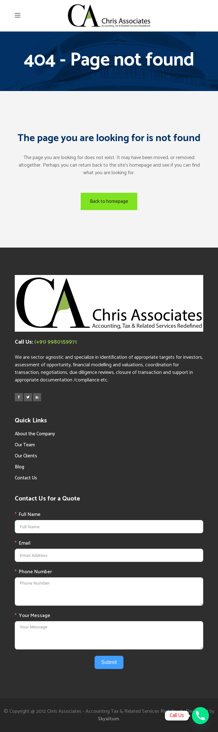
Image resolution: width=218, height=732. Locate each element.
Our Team (25, 445)
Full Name (30, 514)
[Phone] (200, 715)
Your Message (34, 616)
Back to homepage (109, 201)
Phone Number (35, 572)
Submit (109, 662)
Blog (19, 467)
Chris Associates (64, 711)
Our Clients (26, 456)
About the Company (35, 434)
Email (24, 543)
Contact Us (26, 478)
